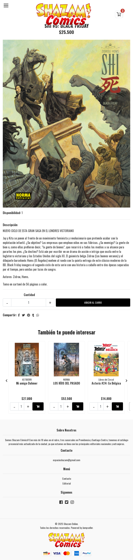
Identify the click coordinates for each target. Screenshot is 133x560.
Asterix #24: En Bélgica (106, 383)
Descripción (10, 225)
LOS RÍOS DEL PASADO (66, 383)
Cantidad (29, 295)
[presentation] (6, 380)
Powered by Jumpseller (82, 528)
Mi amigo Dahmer (26, 383)
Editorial (67, 483)
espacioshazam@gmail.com (66, 460)
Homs (25, 277)
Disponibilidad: (12, 213)
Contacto (66, 478)
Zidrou (16, 277)
